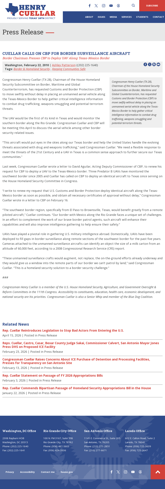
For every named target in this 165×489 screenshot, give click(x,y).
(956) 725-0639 (142, 446)
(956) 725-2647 (139, 450)
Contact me (48, 472)
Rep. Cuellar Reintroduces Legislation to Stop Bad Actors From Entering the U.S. (63, 330)
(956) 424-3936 (57, 450)
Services (126, 16)
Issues (101, 16)
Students (142, 16)
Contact (158, 16)
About (89, 16)
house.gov (67, 472)
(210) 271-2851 (101, 446)
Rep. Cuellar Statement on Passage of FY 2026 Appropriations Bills (52, 375)
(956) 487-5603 (60, 446)
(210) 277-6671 (98, 450)
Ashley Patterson (64, 65)
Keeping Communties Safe (69, 69)
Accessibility (27, 472)
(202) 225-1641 (16, 450)
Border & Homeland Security (32, 69)
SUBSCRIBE (152, 5)
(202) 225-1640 (19, 446)
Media (113, 16)
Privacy (10, 472)
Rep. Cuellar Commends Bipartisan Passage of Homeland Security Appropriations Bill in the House (76, 388)
